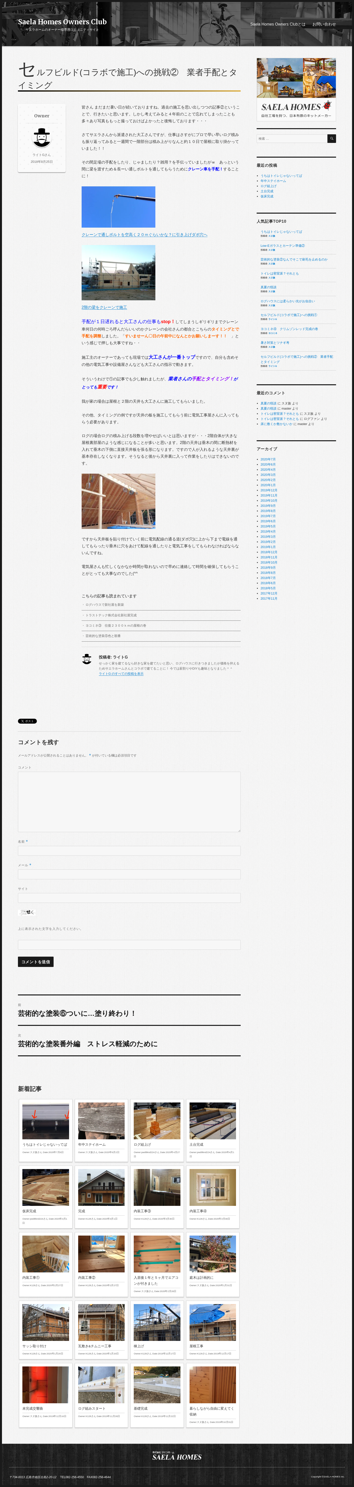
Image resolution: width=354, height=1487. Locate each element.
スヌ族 (271, 236)
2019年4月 (268, 531)
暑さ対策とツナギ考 (275, 342)
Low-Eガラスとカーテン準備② (283, 246)
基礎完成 (157, 1392)
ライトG (272, 319)
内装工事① (45, 1261)
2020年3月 (268, 475)
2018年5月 (268, 588)
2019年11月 (269, 495)
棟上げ (157, 1330)
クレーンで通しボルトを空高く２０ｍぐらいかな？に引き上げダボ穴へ (144, 211)
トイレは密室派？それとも (280, 273)
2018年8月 (268, 573)
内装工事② (101, 1261)
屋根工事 (213, 1330)
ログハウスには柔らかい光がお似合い (288, 301)
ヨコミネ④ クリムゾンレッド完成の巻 (289, 329)
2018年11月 (269, 557)
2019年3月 (268, 536)
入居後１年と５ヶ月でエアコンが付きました (157, 1264)
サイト (23, 889)
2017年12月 (269, 593)
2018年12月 (269, 552)
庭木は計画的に (213, 1261)
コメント (25, 767)
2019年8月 (268, 511)
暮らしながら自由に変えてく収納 (213, 1395)
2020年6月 (268, 464)
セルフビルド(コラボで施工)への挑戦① (289, 315)
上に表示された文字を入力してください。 (50, 929)
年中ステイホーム (101, 1128)
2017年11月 (269, 598)
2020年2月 (268, 480)
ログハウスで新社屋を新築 (105, 604)
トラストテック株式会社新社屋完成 (111, 615)
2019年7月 (268, 516)
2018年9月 (268, 567)
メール (25, 865)
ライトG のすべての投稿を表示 (121, 673)
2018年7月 (268, 578)
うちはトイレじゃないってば (45, 1128)
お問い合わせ (324, 24)
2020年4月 (268, 469)
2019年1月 (268, 547)
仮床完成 (45, 1197)
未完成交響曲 (45, 1392)
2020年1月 (268, 485)
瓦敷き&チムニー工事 (101, 1330)
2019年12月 (269, 490)
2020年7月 (268, 459)
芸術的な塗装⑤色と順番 (103, 636)
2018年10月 (269, 562)
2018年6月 (268, 583)
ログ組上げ (157, 1130)
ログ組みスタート (101, 1392)
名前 (23, 842)
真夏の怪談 (269, 287)
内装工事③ (157, 1195)
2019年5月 (268, 526)
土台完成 (213, 1130)
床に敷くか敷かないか (277, 424)
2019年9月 (268, 506)
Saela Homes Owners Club (62, 21)
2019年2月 (268, 542)
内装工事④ (213, 1195)
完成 (101, 1195)
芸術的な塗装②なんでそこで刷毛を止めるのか (294, 259)
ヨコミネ (272, 333)
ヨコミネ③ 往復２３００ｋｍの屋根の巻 (116, 625)
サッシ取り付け (45, 1330)
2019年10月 (269, 500)
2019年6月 (268, 521)
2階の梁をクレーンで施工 (118, 277)
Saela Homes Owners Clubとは (278, 24)
